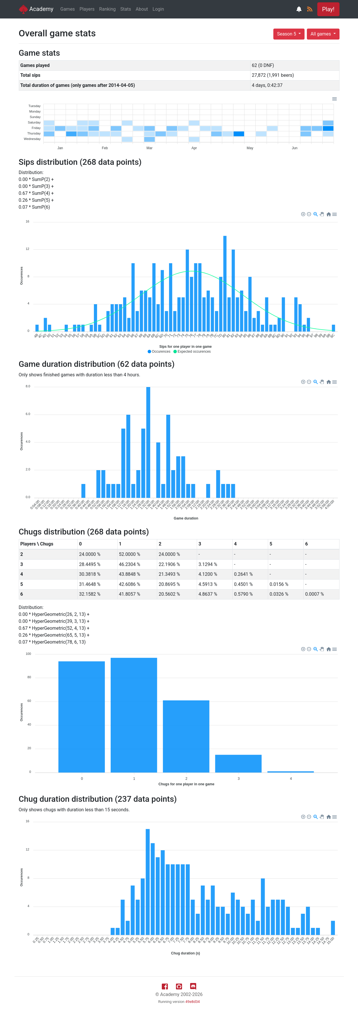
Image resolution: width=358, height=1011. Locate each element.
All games (321, 34)
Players (86, 9)
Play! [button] (328, 9)
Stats (125, 9)
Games (67, 9)
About (142, 9)
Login (158, 9)
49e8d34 (193, 1001)
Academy (36, 9)
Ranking (107, 9)
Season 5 (287, 34)
